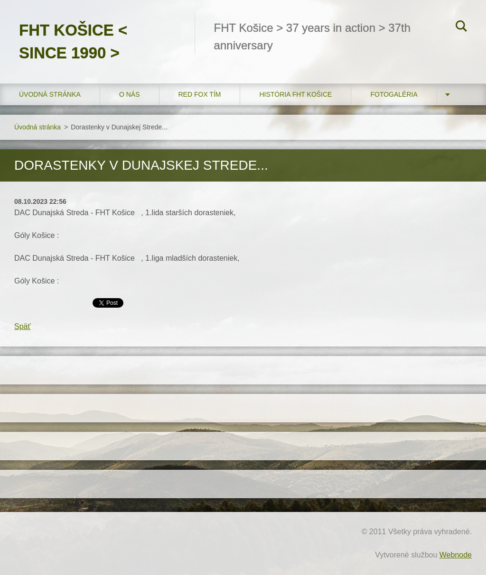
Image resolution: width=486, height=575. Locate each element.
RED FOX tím (199, 94)
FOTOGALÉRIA (393, 94)
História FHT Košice (295, 94)
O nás (129, 94)
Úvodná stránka (50, 94)
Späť (22, 326)
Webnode (455, 555)
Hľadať (461, 27)
